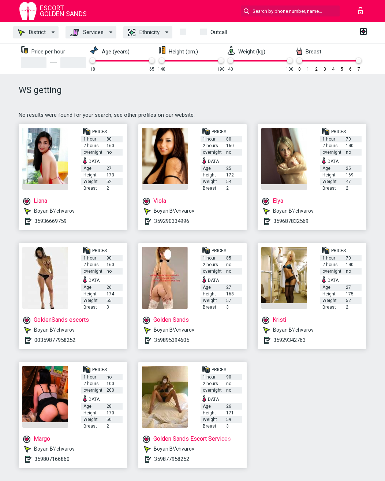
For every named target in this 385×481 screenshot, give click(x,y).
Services (87, 32)
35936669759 (50, 221)
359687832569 (291, 221)
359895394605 (171, 340)
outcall (218, 32)
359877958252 (171, 459)
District (32, 32)
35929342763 (289, 340)
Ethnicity (144, 32)
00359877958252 (54, 340)
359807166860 (52, 459)
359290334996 (171, 221)
